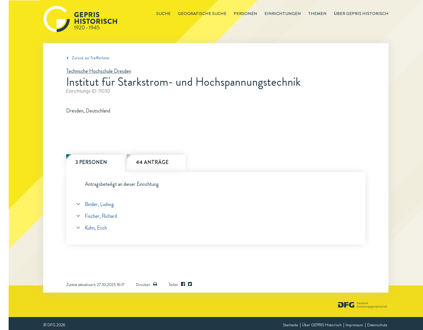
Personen (245, 13)
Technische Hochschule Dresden (98, 71)
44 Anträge (152, 162)
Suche (163, 13)
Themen (317, 13)
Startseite (290, 325)
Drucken (146, 284)
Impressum (354, 325)
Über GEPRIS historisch (361, 13)
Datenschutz (377, 325)
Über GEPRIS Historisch (322, 325)
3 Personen (91, 162)
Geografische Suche (202, 13)
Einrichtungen (282, 13)
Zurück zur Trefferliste (90, 58)
